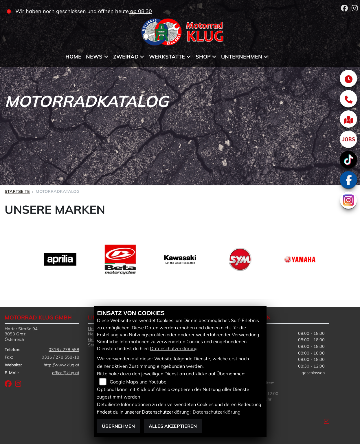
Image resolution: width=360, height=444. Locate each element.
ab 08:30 (140, 11)
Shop (203, 56)
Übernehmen (118, 426)
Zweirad (126, 56)
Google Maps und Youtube (138, 382)
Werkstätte (167, 56)
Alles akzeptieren (173, 426)
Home (73, 56)
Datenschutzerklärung (174, 348)
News (94, 56)
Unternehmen (241, 56)
